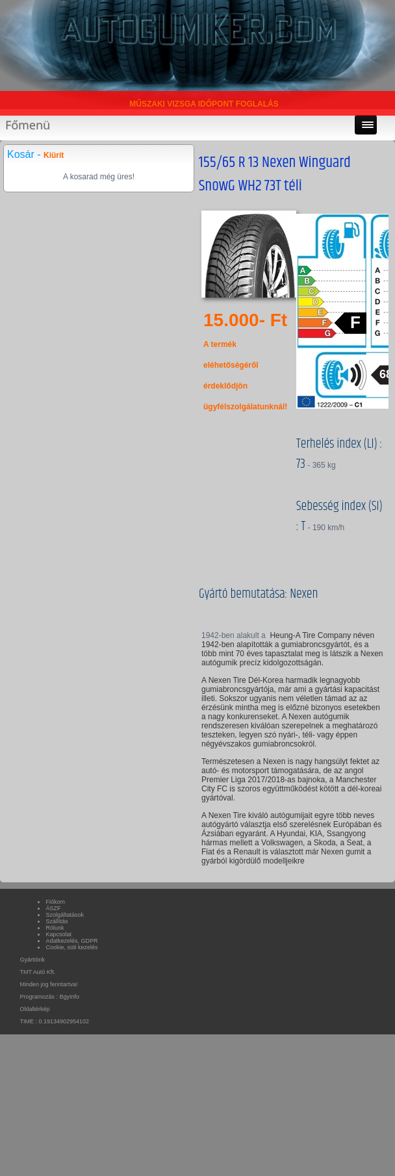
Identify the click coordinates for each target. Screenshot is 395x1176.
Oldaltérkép (34, 1009)
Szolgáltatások (64, 915)
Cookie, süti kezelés (71, 947)
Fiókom (55, 902)
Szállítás (56, 921)
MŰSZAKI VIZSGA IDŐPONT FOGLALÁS (204, 104)
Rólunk (54, 928)
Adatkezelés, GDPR (71, 941)
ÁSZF (52, 908)
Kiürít (54, 155)
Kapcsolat (58, 934)
